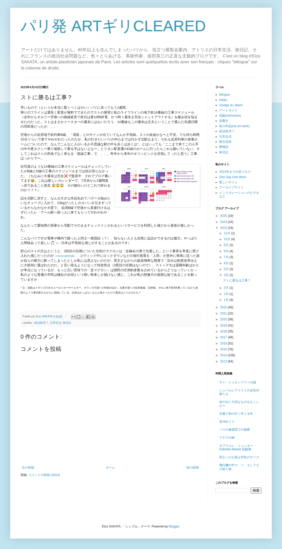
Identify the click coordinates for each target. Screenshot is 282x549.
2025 (224, 216)
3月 (226, 288)
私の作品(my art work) (234, 126)
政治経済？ (41, 322)
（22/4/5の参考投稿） (65, 256)
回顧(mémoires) (230, 115)
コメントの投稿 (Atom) (44, 475)
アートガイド (228, 110)
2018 (224, 331)
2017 (224, 337)
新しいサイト (228, 182)
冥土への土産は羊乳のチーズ (239, 457)
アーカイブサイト (231, 187)
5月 (226, 269)
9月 (226, 245)
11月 (227, 233)
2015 (224, 349)
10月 (227, 239)
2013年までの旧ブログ (235, 172)
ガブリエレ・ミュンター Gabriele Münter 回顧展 (236, 447)
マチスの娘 (227, 437)
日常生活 (55, 322)
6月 (226, 263)
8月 (226, 251)
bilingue (224, 94)
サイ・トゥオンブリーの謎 (237, 382)
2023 (224, 228)
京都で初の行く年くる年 (236, 413)
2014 (224, 355)
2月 (226, 294)
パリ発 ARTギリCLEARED (113, 26)
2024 (224, 222)
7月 (226, 257)
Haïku (223, 100)
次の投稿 (28, 467)
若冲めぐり (227, 421)
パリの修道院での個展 (234, 429)
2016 (224, 343)
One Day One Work (232, 177)
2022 (224, 307)
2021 (224, 313)
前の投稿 (192, 467)
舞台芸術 (225, 142)
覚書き (223, 121)
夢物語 (223, 147)
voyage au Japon (231, 105)
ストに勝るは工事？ (237, 280)
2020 (224, 319)
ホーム (110, 467)
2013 (224, 361)
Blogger (174, 526)
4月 (226, 275)
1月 (226, 300)
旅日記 (67, 322)
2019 (224, 325)
